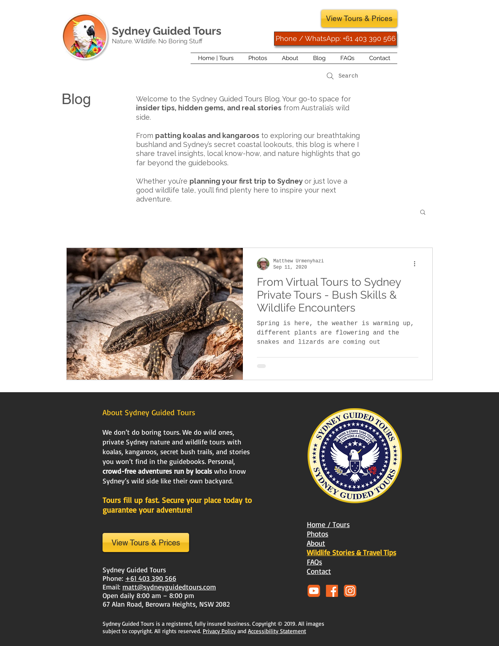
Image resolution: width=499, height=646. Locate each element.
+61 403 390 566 (150, 578)
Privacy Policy (219, 631)
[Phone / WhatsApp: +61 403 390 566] (335, 39)
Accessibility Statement (277, 631)
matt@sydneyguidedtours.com (169, 586)
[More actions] (417, 264)
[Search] (341, 76)
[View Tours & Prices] (359, 18)
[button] (422, 213)
